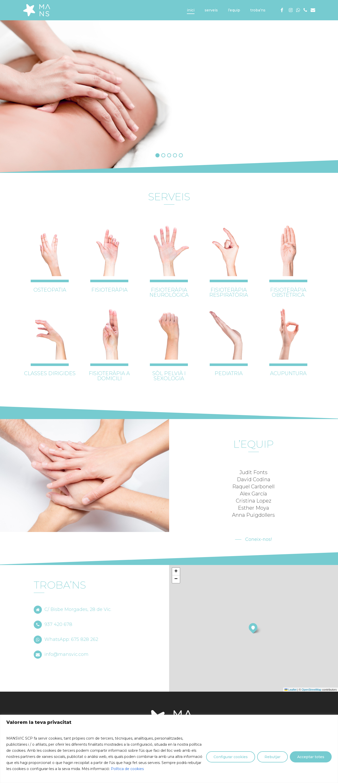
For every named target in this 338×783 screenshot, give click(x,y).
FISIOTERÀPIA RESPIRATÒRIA (228, 292)
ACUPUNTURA (288, 373)
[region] (169, 749)
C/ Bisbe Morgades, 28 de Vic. (72, 609)
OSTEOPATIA (49, 290)
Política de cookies (127, 769)
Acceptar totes (310, 757)
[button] (253, 539)
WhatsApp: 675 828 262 (66, 639)
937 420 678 (53, 624)
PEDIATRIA (229, 373)
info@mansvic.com (61, 654)
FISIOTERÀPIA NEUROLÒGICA (169, 292)
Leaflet (290, 689)
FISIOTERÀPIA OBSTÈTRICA (288, 292)
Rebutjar (272, 757)
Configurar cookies (231, 757)
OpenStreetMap (312, 689)
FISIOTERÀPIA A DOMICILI (109, 375)
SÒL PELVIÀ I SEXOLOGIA (169, 375)
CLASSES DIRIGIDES (50, 373)
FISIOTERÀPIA (109, 290)
